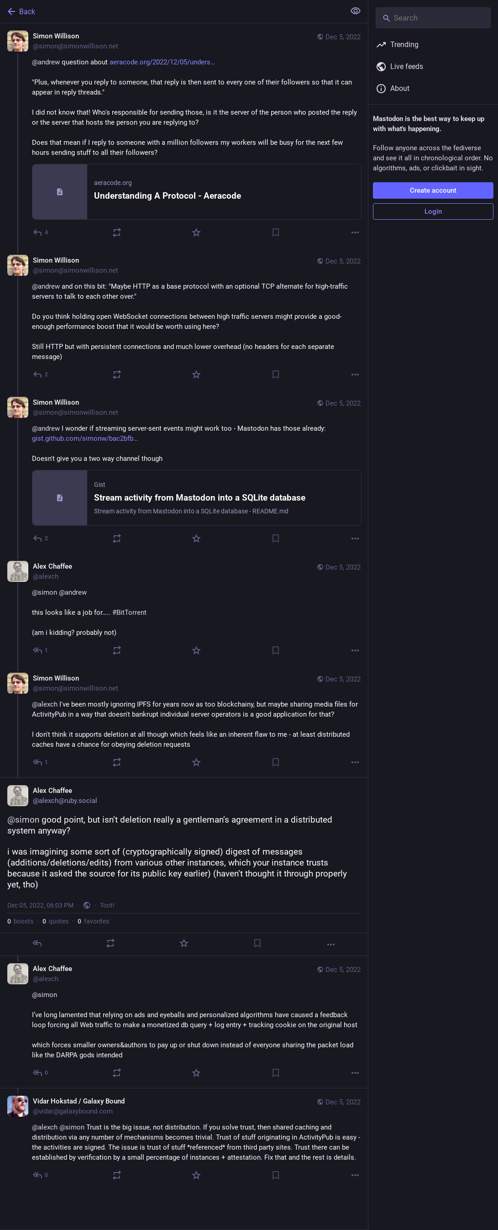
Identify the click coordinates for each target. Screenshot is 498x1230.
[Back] (171, 11)
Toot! (107, 905)
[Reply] (41, 232)
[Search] (433, 17)
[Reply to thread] (41, 374)
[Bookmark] (275, 232)
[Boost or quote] (116, 232)
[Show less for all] (355, 11)
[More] (355, 232)
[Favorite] (196, 232)
